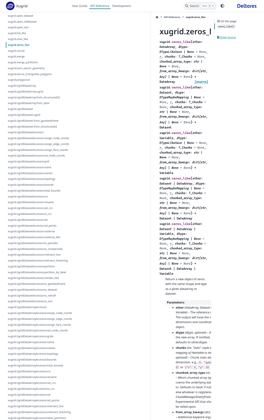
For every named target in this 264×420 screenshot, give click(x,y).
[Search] (200, 6)
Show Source (226, 37)
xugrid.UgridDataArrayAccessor (27, 337)
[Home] (73, 17)
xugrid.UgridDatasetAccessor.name (29, 184)
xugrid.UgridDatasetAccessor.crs (28, 214)
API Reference (99, 6)
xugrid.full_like (17, 33)
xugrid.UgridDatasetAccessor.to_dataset (32, 320)
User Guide (79, 6)
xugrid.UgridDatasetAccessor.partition (31, 288)
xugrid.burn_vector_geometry (26, 68)
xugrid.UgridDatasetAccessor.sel (27, 237)
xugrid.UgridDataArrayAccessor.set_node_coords (36, 376)
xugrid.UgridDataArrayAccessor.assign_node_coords (36, 346)
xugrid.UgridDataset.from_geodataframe (33, 120)
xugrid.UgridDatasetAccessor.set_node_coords (36, 171)
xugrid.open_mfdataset (22, 21)
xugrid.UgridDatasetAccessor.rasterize (31, 248)
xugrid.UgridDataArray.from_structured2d (34, 97)
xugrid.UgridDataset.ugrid (24, 115)
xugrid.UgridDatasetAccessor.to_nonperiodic (35, 266)
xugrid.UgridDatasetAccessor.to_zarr (30, 332)
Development (121, 6)
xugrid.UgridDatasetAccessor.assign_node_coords (36, 140)
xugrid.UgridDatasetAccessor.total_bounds (34, 208)
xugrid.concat (16, 50)
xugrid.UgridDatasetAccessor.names (30, 190)
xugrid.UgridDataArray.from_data (28, 103)
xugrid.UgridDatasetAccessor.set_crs (30, 225)
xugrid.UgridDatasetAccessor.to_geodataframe (36, 312)
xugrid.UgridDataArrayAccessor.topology (33, 401)
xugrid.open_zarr (18, 27)
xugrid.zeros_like (18, 45)
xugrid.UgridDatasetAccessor (26, 132)
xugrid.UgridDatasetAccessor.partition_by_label (36, 296)
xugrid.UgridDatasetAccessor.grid (28, 179)
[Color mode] (222, 6)
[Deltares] (247, 6)
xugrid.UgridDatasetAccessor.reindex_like (33, 304)
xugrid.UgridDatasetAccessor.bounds (31, 202)
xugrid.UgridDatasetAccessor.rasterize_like (34, 254)
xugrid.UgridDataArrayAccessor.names (31, 396)
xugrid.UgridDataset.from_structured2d (32, 126)
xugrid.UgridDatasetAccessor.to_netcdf (32, 326)
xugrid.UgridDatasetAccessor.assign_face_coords (36, 161)
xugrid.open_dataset (20, 15)
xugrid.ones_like (18, 39)
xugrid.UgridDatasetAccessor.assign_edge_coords (35, 150)
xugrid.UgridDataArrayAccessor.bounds (32, 407)
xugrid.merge (16, 56)
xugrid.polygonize (19, 79)
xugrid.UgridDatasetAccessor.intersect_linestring (36, 280)
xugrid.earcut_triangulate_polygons (30, 74)
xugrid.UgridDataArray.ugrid (25, 91)
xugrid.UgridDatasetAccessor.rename (31, 219)
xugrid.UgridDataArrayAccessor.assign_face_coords (36, 366)
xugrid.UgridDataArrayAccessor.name (31, 390)
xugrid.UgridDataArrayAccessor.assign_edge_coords (36, 356)
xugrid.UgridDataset (20, 109)
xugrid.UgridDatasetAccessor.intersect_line (34, 272)
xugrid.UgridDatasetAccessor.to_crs (30, 231)
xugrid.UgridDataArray (22, 85)
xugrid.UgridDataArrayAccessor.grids (30, 384)
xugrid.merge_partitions (23, 62)
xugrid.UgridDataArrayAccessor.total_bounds (35, 413)
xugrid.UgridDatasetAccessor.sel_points (32, 243)
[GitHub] (230, 6)
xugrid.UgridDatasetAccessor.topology (31, 196)
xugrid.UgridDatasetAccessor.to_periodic (33, 260)
